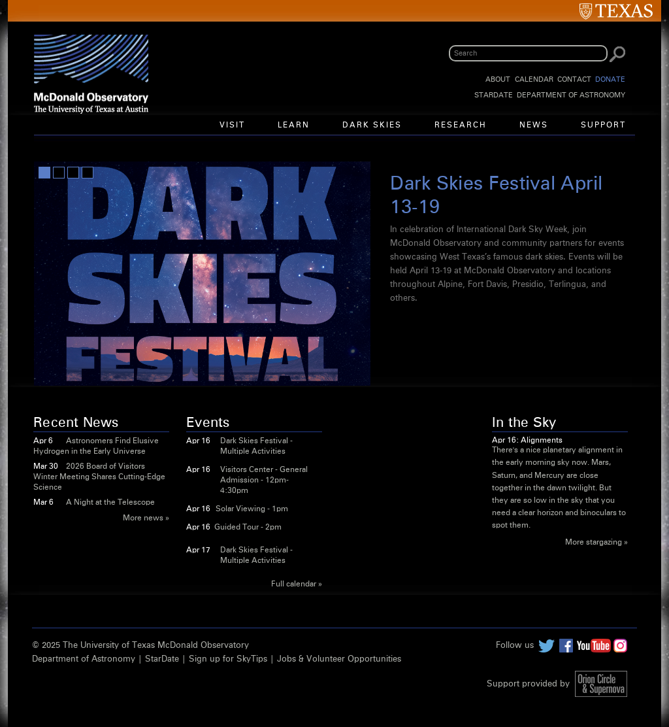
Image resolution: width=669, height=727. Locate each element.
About (497, 79)
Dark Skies (372, 125)
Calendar (534, 79)
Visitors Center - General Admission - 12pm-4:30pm (264, 480)
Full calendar (293, 584)
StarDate (493, 95)
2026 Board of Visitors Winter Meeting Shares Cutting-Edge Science (99, 477)
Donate (610, 79)
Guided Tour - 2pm (248, 528)
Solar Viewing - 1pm (252, 509)
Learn (294, 125)
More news (143, 518)
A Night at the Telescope (110, 503)
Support (603, 125)
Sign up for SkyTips (228, 659)
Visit (232, 125)
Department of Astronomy (571, 95)
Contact (574, 79)
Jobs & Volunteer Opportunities (339, 659)
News (533, 125)
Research (460, 125)
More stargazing (593, 543)
